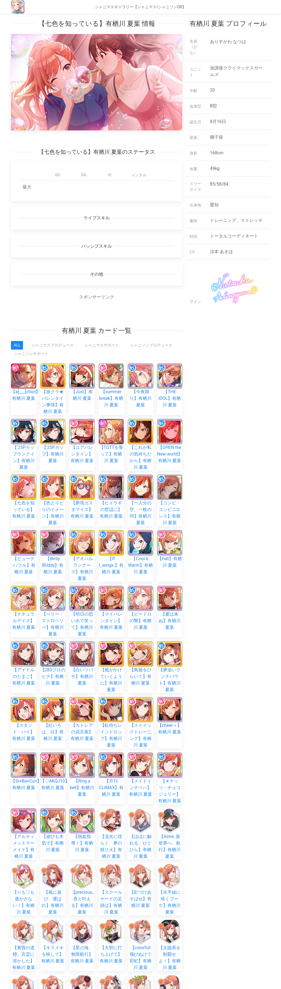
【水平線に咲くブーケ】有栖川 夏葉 (170, 752)
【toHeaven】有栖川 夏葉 (83, 906)
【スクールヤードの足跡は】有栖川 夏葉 (111, 752)
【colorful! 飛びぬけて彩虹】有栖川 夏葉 (140, 789)
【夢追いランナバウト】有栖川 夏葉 (170, 598)
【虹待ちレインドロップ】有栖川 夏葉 (111, 636)
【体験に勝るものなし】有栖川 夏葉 (140, 912)
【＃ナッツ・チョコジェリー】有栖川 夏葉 (169, 673)
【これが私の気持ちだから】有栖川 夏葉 (140, 438)
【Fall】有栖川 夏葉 (170, 518)
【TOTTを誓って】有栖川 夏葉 (111, 446)
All (17, 345)
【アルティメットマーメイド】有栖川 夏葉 (24, 715)
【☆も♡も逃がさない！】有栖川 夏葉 (24, 752)
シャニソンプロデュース (151, 345)
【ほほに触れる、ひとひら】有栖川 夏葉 (140, 715)
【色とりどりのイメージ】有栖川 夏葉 (53, 487)
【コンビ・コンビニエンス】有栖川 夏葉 (170, 487)
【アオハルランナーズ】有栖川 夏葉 (82, 524)
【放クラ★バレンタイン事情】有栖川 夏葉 (53, 393)
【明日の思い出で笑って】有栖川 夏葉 (82, 561)
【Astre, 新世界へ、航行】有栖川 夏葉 (170, 715)
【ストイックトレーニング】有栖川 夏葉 (140, 636)
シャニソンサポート (31, 353)
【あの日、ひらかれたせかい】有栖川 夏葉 (170, 863)
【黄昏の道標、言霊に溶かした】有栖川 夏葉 (23, 789)
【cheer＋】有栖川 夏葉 (170, 629)
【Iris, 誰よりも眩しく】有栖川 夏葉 (82, 863)
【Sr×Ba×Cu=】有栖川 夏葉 (26, 666)
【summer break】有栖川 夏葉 (111, 390)
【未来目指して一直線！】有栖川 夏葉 (53, 863)
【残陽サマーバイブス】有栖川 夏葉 (23, 923)
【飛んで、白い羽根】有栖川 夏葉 (111, 871)
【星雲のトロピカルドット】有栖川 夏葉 (53, 826)
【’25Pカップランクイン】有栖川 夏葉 (24, 438)
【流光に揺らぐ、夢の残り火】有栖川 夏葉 (111, 715)
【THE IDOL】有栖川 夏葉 (169, 390)
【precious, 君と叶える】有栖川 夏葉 (82, 752)
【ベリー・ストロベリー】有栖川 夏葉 (53, 561)
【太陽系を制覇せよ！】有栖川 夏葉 (170, 789)
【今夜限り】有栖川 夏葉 (140, 390)
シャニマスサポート (102, 345)
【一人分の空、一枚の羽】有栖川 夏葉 (140, 487)
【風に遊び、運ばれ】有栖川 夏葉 (53, 752)
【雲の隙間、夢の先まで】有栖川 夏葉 (111, 826)
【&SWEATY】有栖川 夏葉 (113, 906)
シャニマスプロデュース (52, 345)
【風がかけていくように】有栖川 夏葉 (111, 598)
